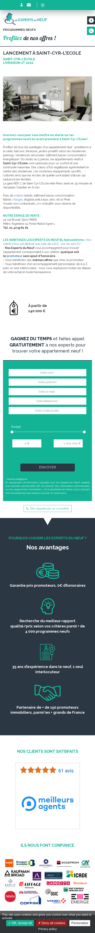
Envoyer (47, 467)
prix (39, 203)
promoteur (14, 256)
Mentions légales (76, 493)
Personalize (79, 923)
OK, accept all (20, 923)
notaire (18, 195)
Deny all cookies (51, 923)
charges (17, 199)
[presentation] (47, 457)
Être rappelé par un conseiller (47, 508)
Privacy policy (47, 929)
